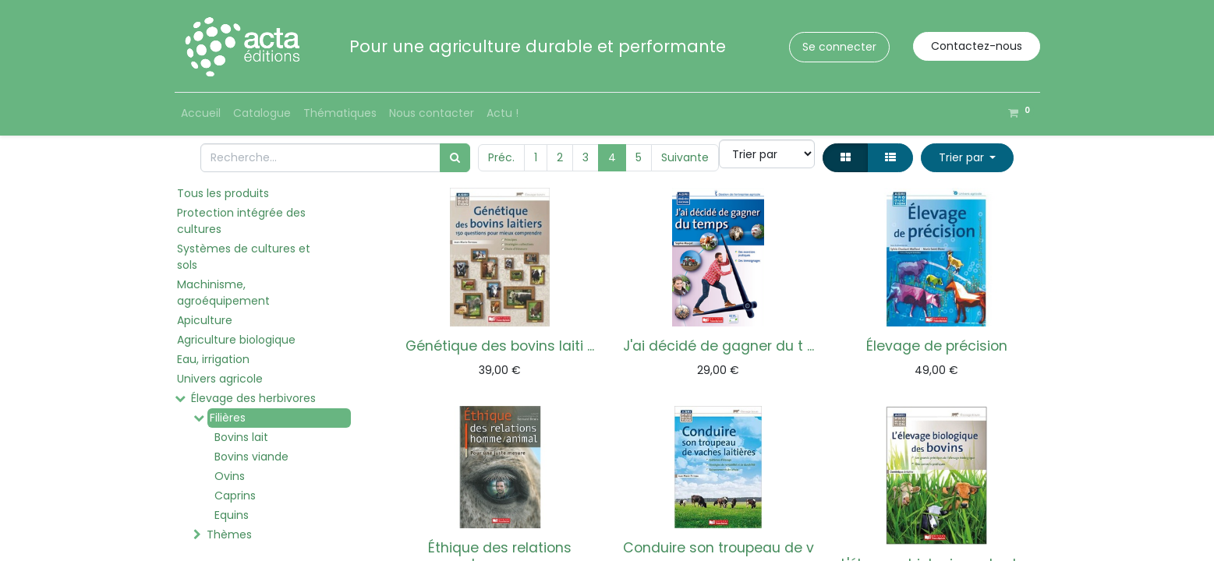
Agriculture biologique (236, 340)
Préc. (501, 157)
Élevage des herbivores (253, 398)
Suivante (685, 157)
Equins (231, 515)
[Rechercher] (455, 157)
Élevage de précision (936, 346)
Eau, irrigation (213, 359)
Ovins (229, 476)
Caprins (235, 495)
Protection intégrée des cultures (241, 221)
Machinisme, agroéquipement (223, 293)
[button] (967, 157)
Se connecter (839, 47)
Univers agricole (220, 378)
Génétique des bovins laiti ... (499, 346)
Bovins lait (241, 437)
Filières (228, 417)
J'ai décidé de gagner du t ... (718, 346)
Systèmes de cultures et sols (243, 257)
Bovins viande (251, 456)
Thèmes (229, 534)
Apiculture (204, 320)
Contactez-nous (976, 46)
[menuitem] (201, 113)
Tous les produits (223, 193)
